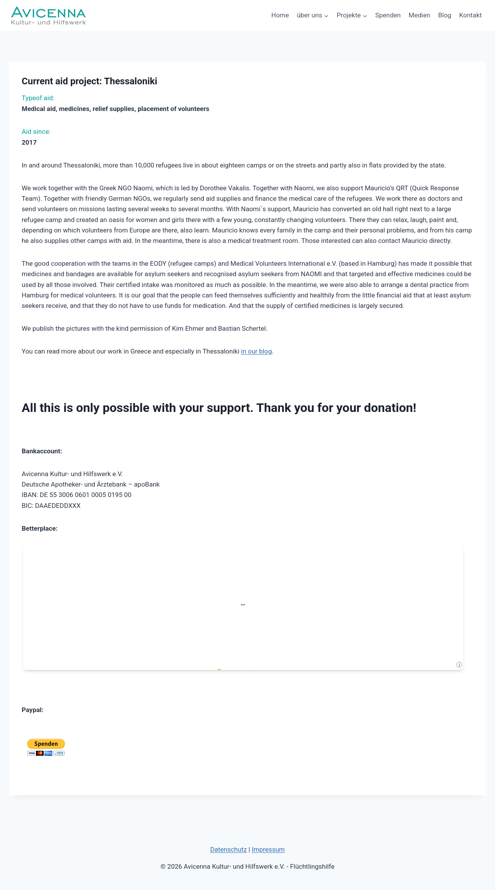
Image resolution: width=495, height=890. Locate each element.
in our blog (256, 351)
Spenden (388, 15)
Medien (419, 15)
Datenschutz (228, 849)
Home (280, 15)
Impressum (268, 849)
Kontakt (470, 15)
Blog (444, 15)
